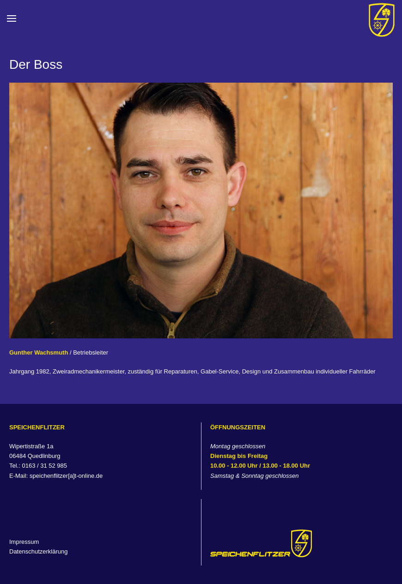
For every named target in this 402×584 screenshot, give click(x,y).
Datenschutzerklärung (38, 551)
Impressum (24, 541)
